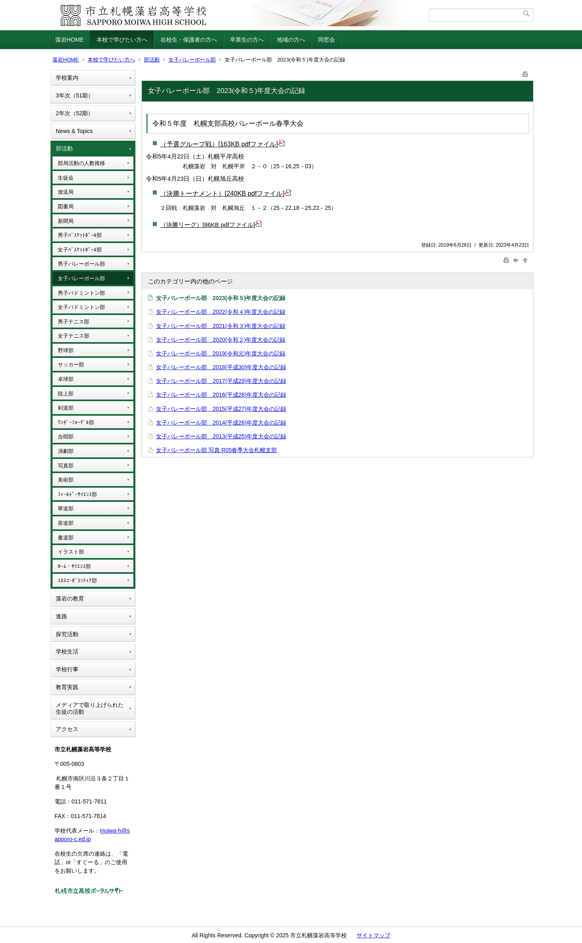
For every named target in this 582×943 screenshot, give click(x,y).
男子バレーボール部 (81, 264)
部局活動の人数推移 (81, 163)
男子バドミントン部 (81, 293)
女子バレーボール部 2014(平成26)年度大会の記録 (221, 422)
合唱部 (66, 436)
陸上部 (66, 394)
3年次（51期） (74, 95)
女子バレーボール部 (192, 60)
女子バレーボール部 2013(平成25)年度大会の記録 (221, 436)
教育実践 (67, 687)
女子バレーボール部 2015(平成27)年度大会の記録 (221, 409)
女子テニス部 (73, 336)
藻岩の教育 (70, 598)
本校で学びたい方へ (122, 39)
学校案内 (67, 77)
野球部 (66, 350)
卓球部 (66, 379)
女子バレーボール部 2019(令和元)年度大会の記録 (220, 353)
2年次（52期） (74, 113)
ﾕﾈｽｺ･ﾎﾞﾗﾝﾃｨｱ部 (77, 580)
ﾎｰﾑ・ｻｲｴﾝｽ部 (74, 566)
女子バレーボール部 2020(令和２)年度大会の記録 (220, 339)
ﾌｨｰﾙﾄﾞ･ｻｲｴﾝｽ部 (77, 494)
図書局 (66, 206)
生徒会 (66, 178)
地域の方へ (291, 39)
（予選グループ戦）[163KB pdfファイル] (222, 144)
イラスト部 (71, 552)
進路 (61, 616)
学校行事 (67, 669)
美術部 (66, 480)
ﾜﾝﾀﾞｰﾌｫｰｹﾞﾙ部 (76, 422)
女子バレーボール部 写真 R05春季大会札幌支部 (216, 450)
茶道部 (66, 523)
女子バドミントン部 (81, 307)
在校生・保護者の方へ (188, 39)
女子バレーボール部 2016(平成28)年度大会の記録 (221, 394)
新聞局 (66, 221)
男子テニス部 (73, 322)
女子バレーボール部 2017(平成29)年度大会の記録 (221, 381)
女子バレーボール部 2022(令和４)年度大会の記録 (220, 312)
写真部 (66, 466)
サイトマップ (373, 935)
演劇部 (66, 451)
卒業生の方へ (247, 39)
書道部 (66, 538)
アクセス (67, 729)
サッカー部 (71, 365)
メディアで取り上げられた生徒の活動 (90, 708)
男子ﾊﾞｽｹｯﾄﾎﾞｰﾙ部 (80, 235)
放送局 (66, 192)
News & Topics (74, 131)
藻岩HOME (69, 39)
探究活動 (67, 634)
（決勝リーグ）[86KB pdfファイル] (210, 224)
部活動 (152, 60)
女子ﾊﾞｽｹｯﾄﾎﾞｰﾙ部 (80, 250)
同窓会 (326, 39)
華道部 (66, 508)
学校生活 (67, 651)
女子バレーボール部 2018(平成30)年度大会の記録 (221, 367)
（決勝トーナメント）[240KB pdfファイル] (225, 193)
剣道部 (66, 408)
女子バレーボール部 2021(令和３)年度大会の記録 (220, 326)
